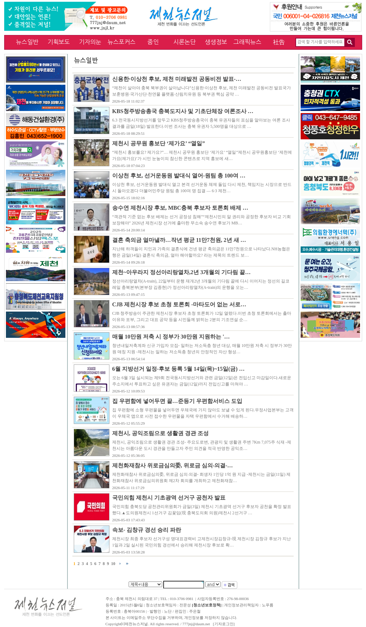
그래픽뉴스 (247, 42)
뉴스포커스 (122, 42)
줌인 (153, 42)
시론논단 (184, 42)
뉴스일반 (27, 42)
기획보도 (59, 42)
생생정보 (216, 42)
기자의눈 (90, 42)
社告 (279, 42)
